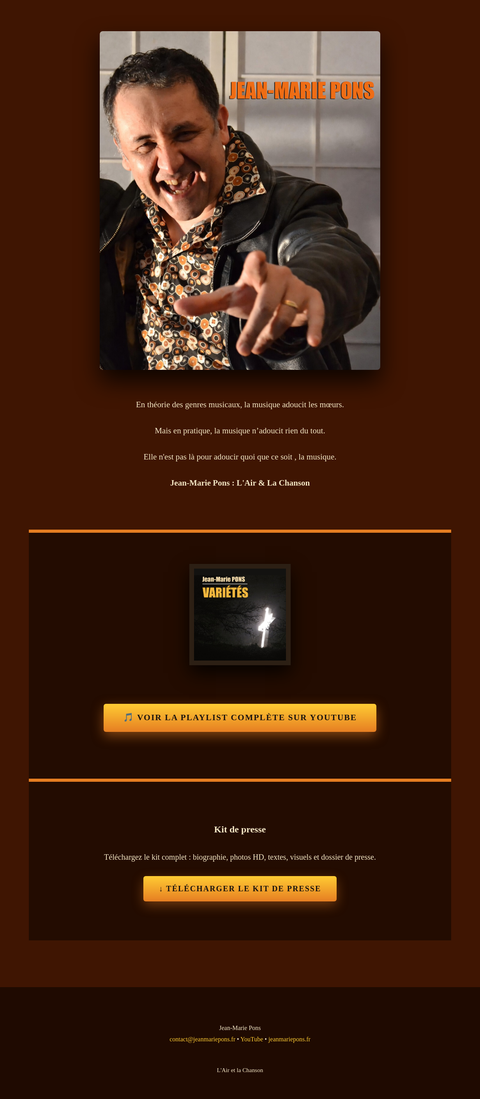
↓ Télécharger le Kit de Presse (240, 888)
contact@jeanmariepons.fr (202, 1039)
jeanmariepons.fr (289, 1039)
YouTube (251, 1039)
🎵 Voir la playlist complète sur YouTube (240, 717)
